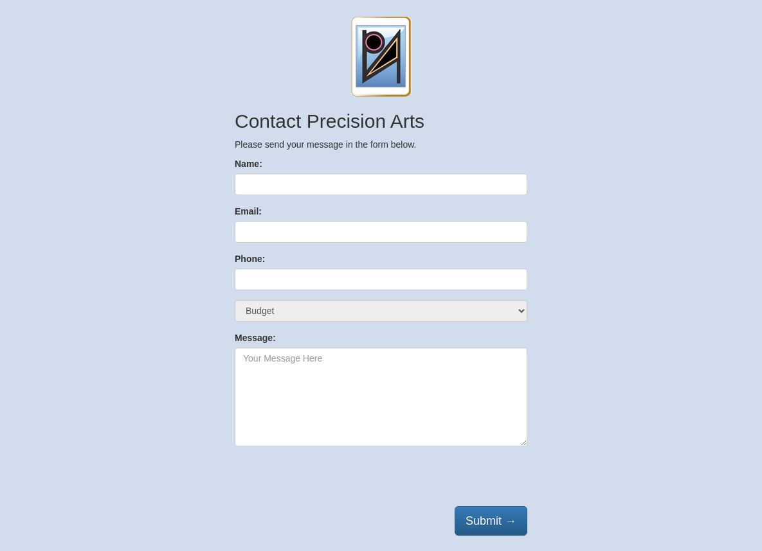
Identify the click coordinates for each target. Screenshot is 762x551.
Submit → (491, 520)
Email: (248, 211)
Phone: (250, 259)
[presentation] (332, 481)
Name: (248, 164)
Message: (255, 338)
